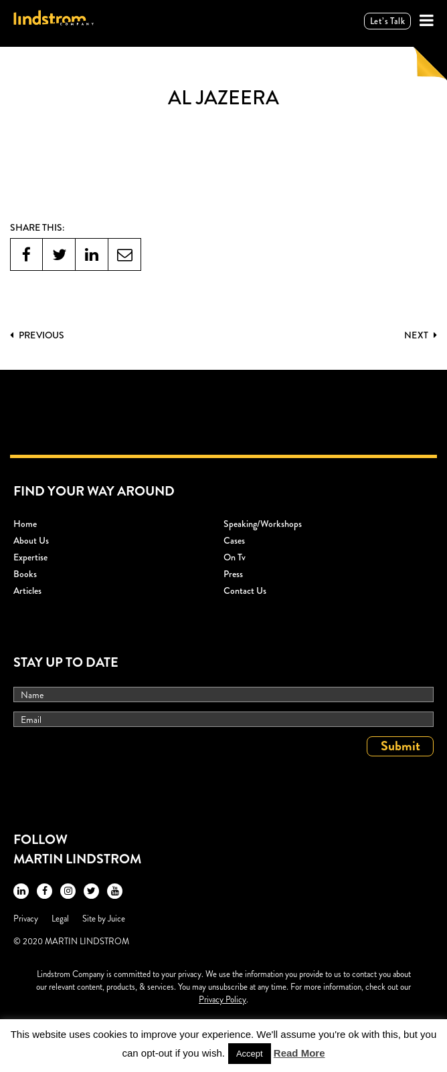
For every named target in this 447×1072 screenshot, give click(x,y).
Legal (60, 918)
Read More (299, 1053)
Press (233, 573)
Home (25, 523)
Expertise (30, 557)
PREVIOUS (37, 335)
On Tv (235, 557)
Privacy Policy (222, 999)
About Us (31, 540)
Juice (116, 918)
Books (25, 573)
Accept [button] (249, 1054)
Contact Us (245, 590)
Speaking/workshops (263, 523)
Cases (234, 540)
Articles (27, 590)
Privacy (25, 918)
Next (420, 335)
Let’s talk (387, 21)
